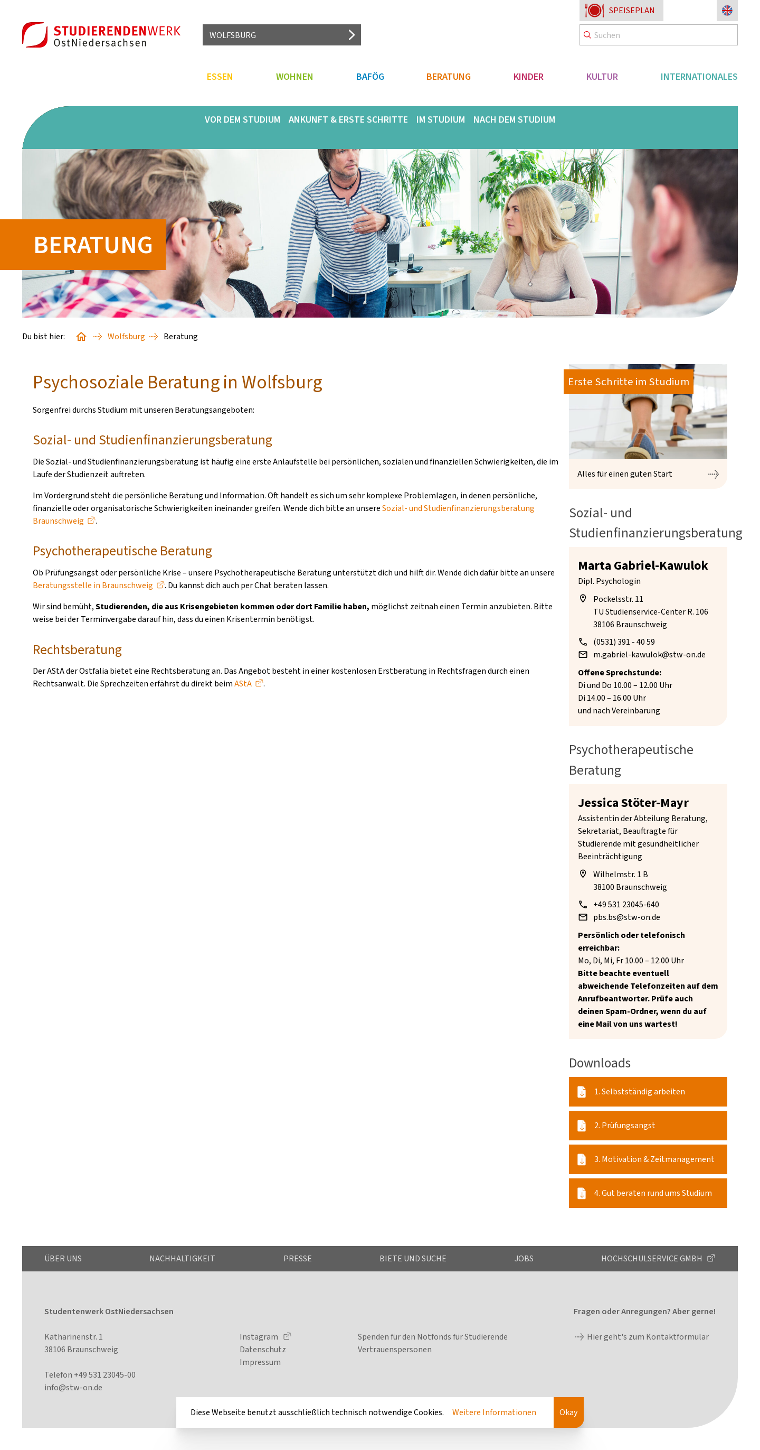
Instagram (260, 1336)
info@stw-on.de (73, 1387)
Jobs (524, 1258)
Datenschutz (263, 1349)
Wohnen (295, 76)
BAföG (370, 76)
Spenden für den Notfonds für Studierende (433, 1336)
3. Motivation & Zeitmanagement (654, 1159)
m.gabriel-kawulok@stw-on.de (649, 654)
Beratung (448, 76)
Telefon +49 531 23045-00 (90, 1374)
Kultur (602, 76)
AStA (243, 683)
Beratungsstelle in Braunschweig (93, 585)
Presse (297, 1258)
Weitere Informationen (494, 1412)
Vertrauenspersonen (395, 1349)
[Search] (659, 34)
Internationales (699, 76)
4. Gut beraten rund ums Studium (653, 1192)
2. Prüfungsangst (625, 1125)
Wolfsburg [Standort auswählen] (233, 35)
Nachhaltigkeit (182, 1258)
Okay (568, 1412)
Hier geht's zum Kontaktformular (648, 1336)
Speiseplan (632, 10)
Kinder (529, 76)
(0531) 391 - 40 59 (624, 641)
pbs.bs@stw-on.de (626, 917)
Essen (220, 76)
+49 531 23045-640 (626, 904)
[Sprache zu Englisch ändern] (727, 10)
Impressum (260, 1362)
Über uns (63, 1258)
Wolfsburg (126, 336)
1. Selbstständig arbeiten (639, 1091)
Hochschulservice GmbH (652, 1258)
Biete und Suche (412, 1258)
